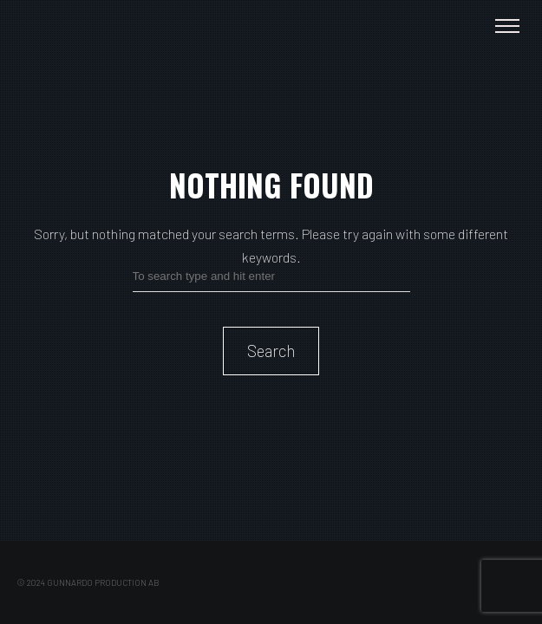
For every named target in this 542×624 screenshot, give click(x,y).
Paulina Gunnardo (80, 26)
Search (271, 351)
